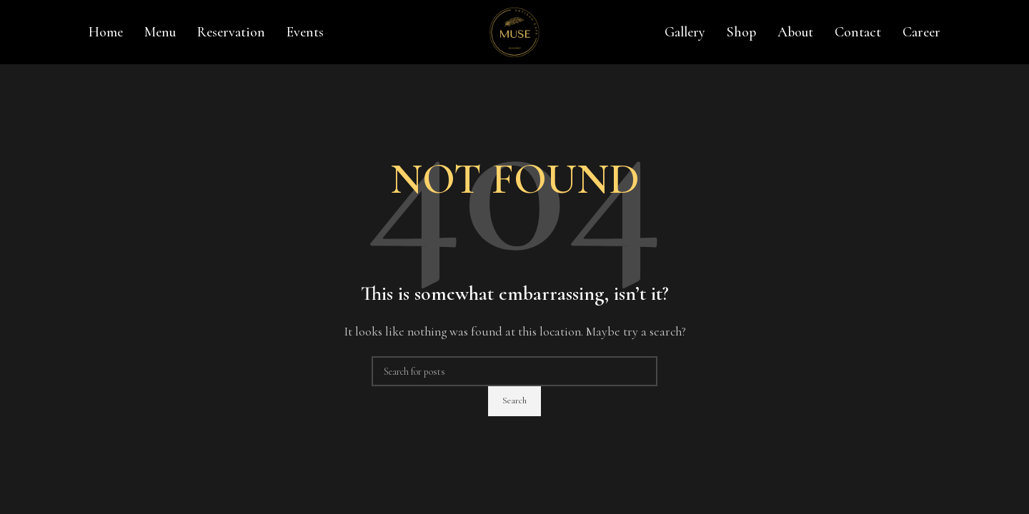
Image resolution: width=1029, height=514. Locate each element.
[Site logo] (514, 31)
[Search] (514, 371)
